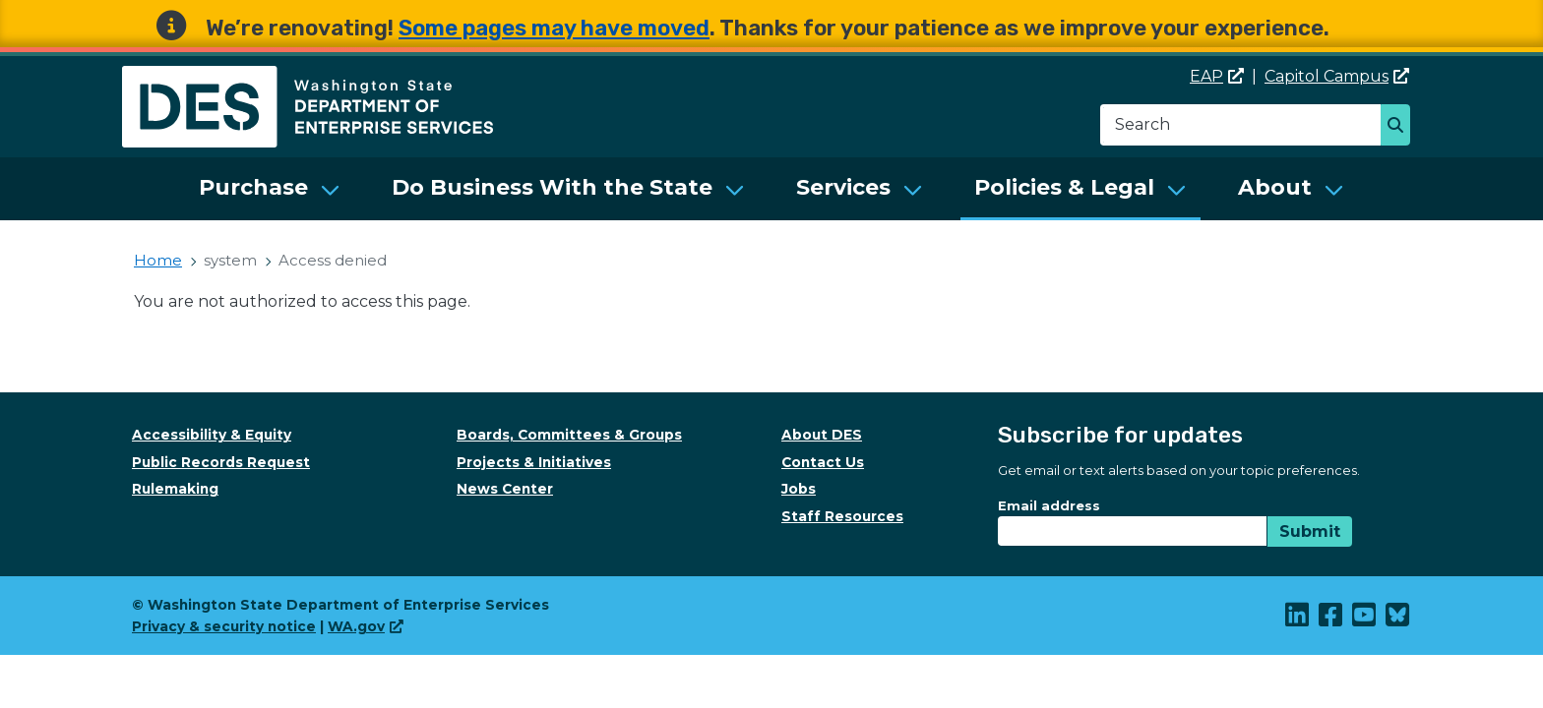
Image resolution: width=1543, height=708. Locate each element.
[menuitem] (269, 188)
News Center (505, 489)
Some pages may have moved (554, 28)
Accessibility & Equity (211, 434)
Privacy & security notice (224, 626)
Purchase (253, 187)
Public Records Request (221, 462)
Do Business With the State (552, 187)
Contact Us (822, 462)
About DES (821, 434)
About (1275, 187)
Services (843, 187)
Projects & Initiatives (534, 462)
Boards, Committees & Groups (569, 434)
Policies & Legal (1064, 187)
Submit (1309, 531)
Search (1400, 127)
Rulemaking (175, 489)
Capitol (1337, 76)
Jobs (798, 489)
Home (158, 260)
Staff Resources (842, 516)
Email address (1049, 505)
